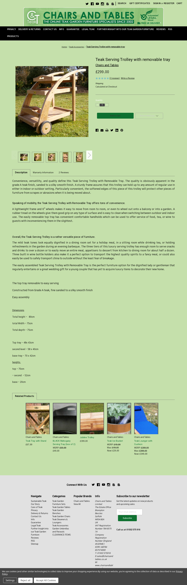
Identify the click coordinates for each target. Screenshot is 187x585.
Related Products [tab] (24, 396)
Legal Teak (88, 29)
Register (169, 3)
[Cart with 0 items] (179, 3)
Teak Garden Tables (61, 507)
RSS (170, 29)
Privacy (11, 29)
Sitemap (34, 544)
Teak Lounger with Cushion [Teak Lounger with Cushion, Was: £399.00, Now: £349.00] (143, 443)
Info (61, 29)
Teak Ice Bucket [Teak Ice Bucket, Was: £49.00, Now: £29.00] (115, 441)
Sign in (157, 3)
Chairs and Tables (82, 501)
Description (21, 172)
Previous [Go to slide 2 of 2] (14, 155)
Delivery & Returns (29, 29)
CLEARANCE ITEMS (61, 535)
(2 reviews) (114, 78)
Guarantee (73, 29)
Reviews (161, 29)
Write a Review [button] (127, 78)
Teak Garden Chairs (61, 516)
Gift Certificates (139, 3)
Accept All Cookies (46, 580)
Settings (10, 580)
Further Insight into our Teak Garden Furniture (125, 29)
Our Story (35, 504)
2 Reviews (64, 172)
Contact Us (50, 29)
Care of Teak (36, 507)
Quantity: (99, 100)
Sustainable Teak (38, 501)
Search (122, 3)
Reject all (25, 580)
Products (13, 36)
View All (77, 504)
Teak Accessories (60, 526)
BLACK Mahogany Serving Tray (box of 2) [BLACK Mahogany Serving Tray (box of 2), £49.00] (64, 443)
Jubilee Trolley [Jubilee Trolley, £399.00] (87, 437)
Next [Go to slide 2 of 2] (89, 155)
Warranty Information (43, 172)
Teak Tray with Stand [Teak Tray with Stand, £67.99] (36, 441)
